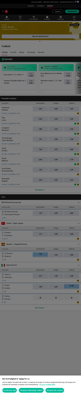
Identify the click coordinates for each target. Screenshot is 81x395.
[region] (40, 385)
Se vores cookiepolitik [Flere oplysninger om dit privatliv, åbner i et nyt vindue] (47, 384)
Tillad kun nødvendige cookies (31, 390)
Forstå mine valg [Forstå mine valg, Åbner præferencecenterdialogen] (10, 390)
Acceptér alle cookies (55, 390)
